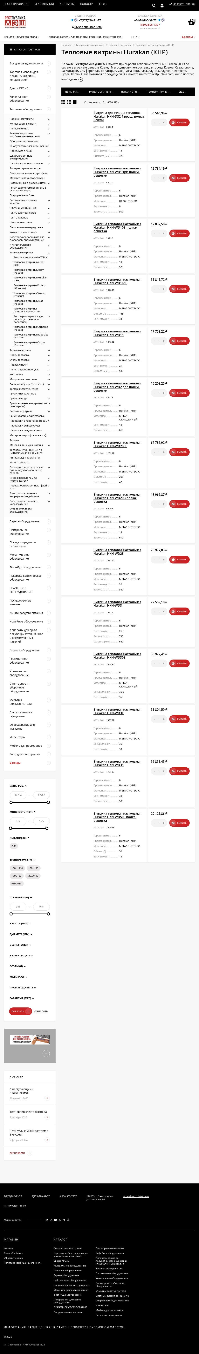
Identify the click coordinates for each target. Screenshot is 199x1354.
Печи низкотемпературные (26, 227)
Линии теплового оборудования (20, 246)
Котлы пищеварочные (23, 232)
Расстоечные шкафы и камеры (23, 201)
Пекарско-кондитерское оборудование (67, 1301)
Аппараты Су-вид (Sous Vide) (27, 384)
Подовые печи (18, 364)
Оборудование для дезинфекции (29, 146)
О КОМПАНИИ (44, 4)
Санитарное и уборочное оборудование (110, 1284)
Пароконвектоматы (22, 118)
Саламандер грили (21, 411)
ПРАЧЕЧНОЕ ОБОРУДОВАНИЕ (70, 1307)
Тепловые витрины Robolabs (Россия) (31, 336)
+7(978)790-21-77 (90, 20)
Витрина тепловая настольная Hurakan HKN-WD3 (117, 604)
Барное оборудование (66, 1275)
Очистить (41, 1011)
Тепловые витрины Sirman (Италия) (29, 294)
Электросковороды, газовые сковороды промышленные (27, 238)
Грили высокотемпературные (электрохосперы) (28, 189)
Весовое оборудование (109, 1268)
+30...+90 (33, 868)
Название (110, 101)
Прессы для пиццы (21, 151)
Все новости (21, 1153)
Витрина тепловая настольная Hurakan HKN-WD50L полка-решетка (117, 817)
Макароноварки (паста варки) (28, 435)
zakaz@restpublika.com (136, 1196)
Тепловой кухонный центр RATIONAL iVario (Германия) (26, 451)
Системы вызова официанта (112, 1295)
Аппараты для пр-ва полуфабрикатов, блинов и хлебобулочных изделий (111, 1260)
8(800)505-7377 (150, 24)
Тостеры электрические (24, 389)
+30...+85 (16, 883)
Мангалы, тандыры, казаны (26, 445)
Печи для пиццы (19, 128)
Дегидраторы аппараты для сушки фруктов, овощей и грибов (26, 470)
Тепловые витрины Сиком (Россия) (29, 344)
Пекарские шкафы (21, 222)
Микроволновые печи (23, 379)
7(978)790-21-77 (13, 1196)
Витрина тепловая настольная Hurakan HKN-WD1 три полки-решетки (117, 172)
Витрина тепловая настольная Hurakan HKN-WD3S (117, 763)
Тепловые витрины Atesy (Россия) (29, 271)
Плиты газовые (19, 217)
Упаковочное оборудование (112, 1278)
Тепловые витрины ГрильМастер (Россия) (27, 310)
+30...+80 (16, 875)
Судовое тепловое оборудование (21, 510)
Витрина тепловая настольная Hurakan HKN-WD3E (117, 711)
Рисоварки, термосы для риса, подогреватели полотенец (28, 319)
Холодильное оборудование (70, 1265)
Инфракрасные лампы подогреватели (23, 479)
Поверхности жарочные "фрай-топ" (29, 487)
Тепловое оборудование (90, 45)
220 (13, 846)
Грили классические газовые (27, 416)
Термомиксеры (19, 462)
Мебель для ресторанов (109, 1310)
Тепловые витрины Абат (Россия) (28, 302)
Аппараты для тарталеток (25, 457)
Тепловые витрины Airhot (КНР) (29, 263)
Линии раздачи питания (110, 1248)
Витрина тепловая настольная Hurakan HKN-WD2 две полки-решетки (117, 387)
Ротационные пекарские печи (28, 183)
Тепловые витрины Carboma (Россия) (31, 328)
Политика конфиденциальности (22, 1262)
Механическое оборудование (71, 1290)
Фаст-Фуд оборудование (68, 1294)
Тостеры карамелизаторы (25, 168)
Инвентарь (102, 1305)
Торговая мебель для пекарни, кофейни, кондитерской (71, 1254)
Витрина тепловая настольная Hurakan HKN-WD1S (117, 333)
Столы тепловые (20, 359)
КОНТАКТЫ (67, 4)
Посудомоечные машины (68, 1312)
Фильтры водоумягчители (111, 1290)
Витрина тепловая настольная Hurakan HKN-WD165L (117, 281)
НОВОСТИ (86, 4)
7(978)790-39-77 (41, 1196)
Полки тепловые (20, 355)
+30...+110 (32, 875)
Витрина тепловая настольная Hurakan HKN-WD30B (117, 656)
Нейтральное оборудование (70, 1280)
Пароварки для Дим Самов (26, 430)
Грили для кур (18, 398)
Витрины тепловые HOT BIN (30, 257)
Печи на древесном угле (24, 369)
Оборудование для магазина (112, 1300)
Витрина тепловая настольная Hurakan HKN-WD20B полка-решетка (117, 498)
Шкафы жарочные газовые (26, 163)
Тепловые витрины (120, 45)
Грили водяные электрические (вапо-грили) (28, 404)
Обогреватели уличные (24, 141)
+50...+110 (17, 868)
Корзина (9, 1248)
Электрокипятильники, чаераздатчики (24, 502)
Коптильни (16, 374)
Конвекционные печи (23, 123)
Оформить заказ (13, 1258)
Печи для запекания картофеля (28, 173)
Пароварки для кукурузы (25, 425)
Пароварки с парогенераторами (29, 420)
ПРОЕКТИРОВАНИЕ (16, 4)
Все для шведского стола (68, 1248)
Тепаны (14, 440)
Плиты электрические (23, 212)
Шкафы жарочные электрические (21, 157)
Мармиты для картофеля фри (27, 178)
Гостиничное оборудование (112, 1273)
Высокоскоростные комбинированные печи (25, 135)
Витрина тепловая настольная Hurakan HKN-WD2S (117, 552)
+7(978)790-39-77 (145, 20)
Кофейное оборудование (110, 1253)
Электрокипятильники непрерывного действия (24, 494)
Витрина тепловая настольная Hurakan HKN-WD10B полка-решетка (117, 227)
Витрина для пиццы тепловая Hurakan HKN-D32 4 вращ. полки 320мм (118, 116)
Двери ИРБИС (61, 1260)
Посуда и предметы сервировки (72, 1285)
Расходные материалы (109, 1315)
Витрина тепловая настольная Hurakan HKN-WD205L (117, 444)
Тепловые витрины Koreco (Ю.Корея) (29, 286)
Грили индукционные (23, 393)
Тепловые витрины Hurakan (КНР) (30, 279)
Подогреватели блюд (22, 195)
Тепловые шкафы (20, 350)
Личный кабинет (13, 1253)
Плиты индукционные (23, 208)
